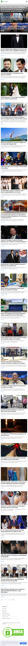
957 (9, 599)
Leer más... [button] (3, 644)
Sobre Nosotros (5, 616)
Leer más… (3, 55)
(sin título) (4, 608)
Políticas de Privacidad (6, 615)
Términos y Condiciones (6, 618)
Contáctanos (4, 611)
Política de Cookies (5, 613)
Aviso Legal (4, 610)
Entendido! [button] (23, 643)
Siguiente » (13, 599)
